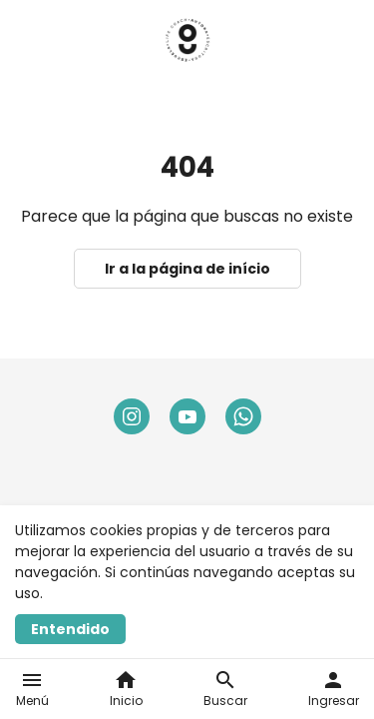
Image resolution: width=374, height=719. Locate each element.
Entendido (70, 629)
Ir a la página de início (187, 269)
